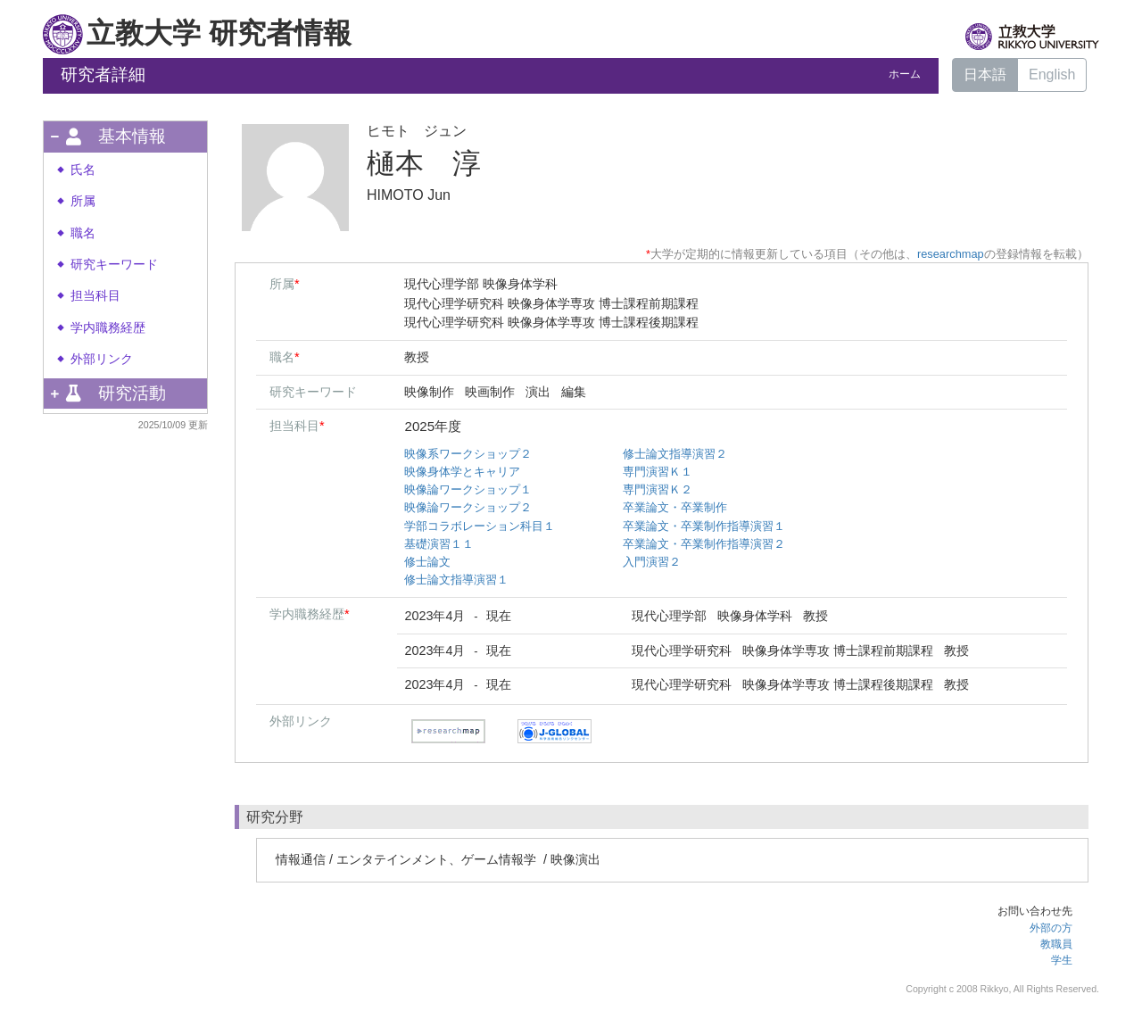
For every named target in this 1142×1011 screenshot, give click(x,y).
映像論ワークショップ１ (468, 489)
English (1052, 74)
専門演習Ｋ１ (657, 471)
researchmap (950, 254)
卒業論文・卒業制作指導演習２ (704, 544)
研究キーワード (114, 264)
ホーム (905, 74)
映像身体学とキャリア (462, 471)
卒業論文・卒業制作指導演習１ (704, 526)
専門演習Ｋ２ (657, 489)
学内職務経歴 (107, 328)
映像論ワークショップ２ (468, 507)
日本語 (985, 74)
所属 (82, 201)
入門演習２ (652, 561)
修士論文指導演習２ (675, 453)
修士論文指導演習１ (456, 579)
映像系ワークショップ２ (468, 453)
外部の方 (1051, 928)
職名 (82, 233)
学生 (1061, 960)
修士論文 (427, 561)
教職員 (1056, 944)
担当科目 (95, 295)
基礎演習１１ (439, 544)
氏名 (82, 170)
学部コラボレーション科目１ (479, 526)
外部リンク (101, 359)
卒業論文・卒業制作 (675, 507)
